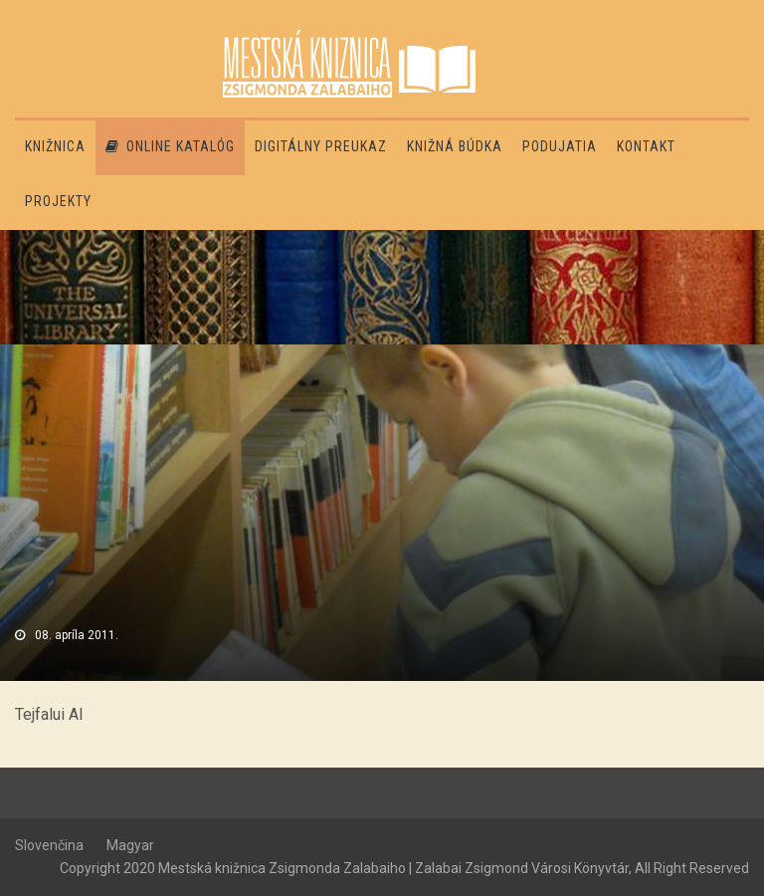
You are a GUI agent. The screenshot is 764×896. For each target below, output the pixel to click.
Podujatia (559, 146)
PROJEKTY (58, 201)
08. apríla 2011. (76, 635)
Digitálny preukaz (321, 146)
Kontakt (646, 146)
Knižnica (55, 146)
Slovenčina (49, 845)
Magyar (130, 845)
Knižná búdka (454, 146)
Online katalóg (170, 146)
